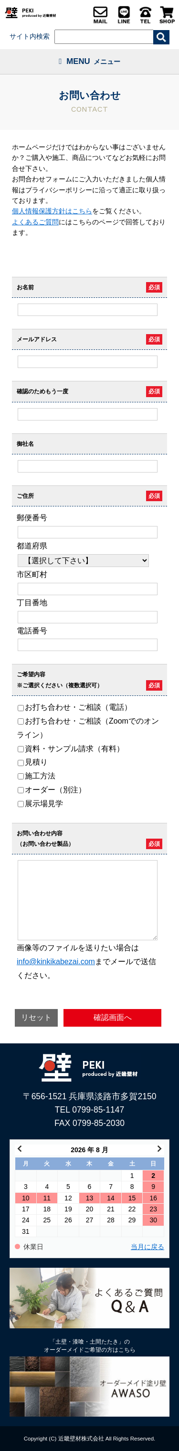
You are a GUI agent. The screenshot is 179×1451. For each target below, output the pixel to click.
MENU (89, 61)
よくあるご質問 (35, 222)
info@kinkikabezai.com (56, 961)
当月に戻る (147, 1247)
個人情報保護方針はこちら (52, 211)
